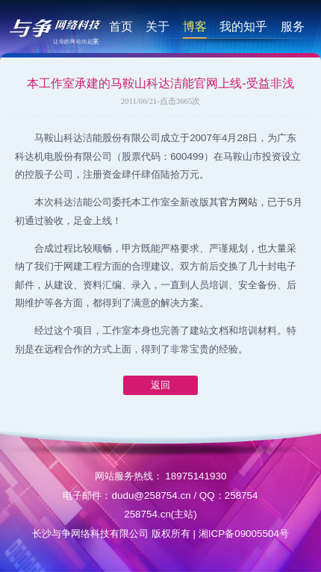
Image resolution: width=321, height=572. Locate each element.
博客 (195, 26)
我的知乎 (243, 26)
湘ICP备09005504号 (244, 533)
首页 (121, 26)
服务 (293, 26)
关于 (157, 26)
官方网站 (238, 202)
